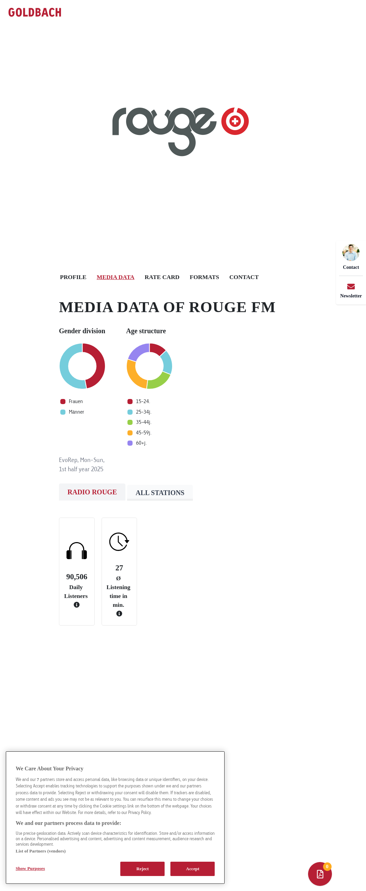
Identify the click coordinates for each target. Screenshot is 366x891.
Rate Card (161, 277)
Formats (204, 277)
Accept (192, 868)
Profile (73, 277)
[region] (115, 817)
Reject (142, 868)
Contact (244, 277)
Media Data (116, 277)
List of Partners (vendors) (41, 851)
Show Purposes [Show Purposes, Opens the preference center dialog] (30, 868)
